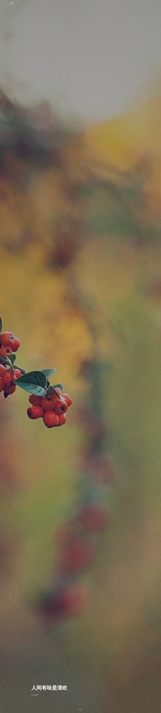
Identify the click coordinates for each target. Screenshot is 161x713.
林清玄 (36, 695)
